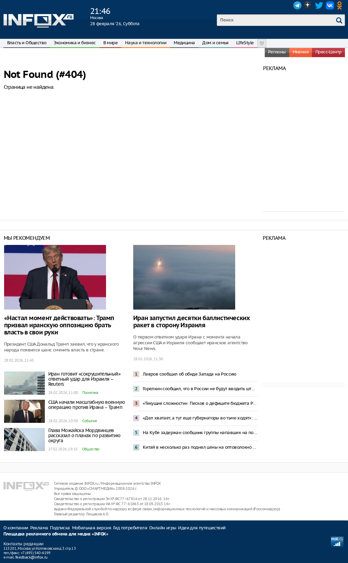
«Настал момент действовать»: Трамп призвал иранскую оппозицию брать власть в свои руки (59, 325)
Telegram (297, 5)
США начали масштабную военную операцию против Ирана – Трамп (86, 404)
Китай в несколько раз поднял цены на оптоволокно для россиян (200, 447)
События (89, 420)
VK (330, 5)
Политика (90, 392)
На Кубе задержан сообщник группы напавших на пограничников (200, 432)
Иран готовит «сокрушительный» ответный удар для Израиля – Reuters (84, 379)
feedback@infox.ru (31, 557)
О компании (15, 527)
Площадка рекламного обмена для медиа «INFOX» (55, 534)
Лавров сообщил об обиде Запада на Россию (190, 374)
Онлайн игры (162, 527)
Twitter (319, 5)
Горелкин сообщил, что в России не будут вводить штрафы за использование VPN (200, 388)
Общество (91, 449)
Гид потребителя (130, 527)
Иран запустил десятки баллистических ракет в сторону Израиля (191, 322)
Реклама (39, 527)
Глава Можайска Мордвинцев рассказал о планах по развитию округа (84, 435)
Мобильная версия (91, 527)
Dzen (308, 5)
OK (341, 5)
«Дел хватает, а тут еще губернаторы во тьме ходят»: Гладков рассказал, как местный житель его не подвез (200, 417)
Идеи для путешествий (201, 527)
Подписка (60, 527)
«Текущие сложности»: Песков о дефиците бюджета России (200, 403)
